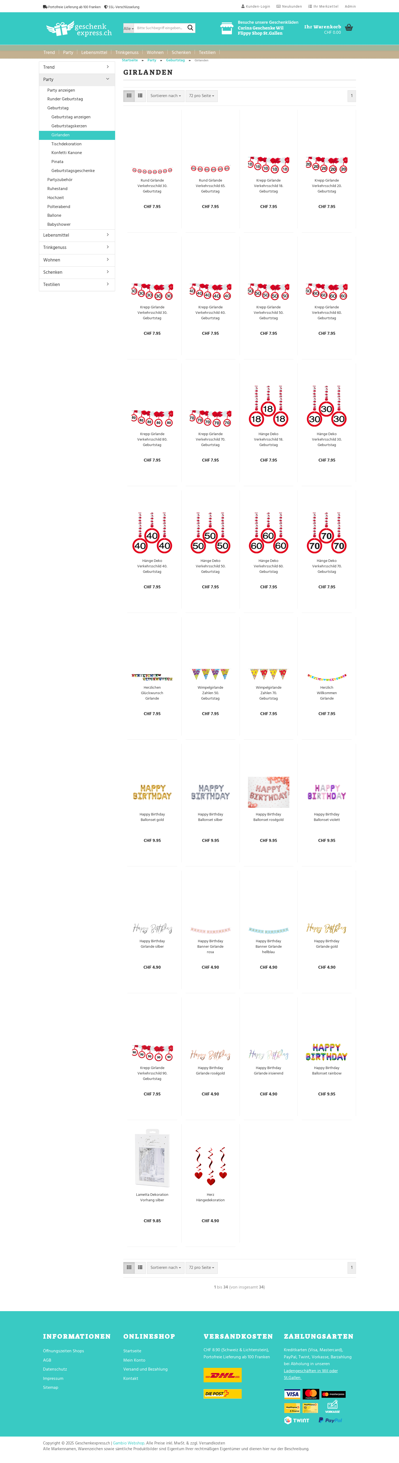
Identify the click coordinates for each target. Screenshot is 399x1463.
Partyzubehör (59, 184)
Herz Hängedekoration (210, 1201)
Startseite (132, 1355)
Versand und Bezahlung (145, 1373)
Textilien (207, 52)
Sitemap (50, 1391)
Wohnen (155, 52)
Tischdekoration (66, 148)
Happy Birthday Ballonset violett (327, 821)
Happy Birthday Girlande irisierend (268, 1075)
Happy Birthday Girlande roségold (210, 1075)
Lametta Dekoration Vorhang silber (152, 1201)
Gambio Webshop (129, 1447)
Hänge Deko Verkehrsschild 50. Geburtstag (210, 570)
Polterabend (58, 211)
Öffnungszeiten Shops (63, 1355)
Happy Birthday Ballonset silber (210, 821)
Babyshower (58, 228)
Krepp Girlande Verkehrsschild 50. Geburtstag (268, 317)
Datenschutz (55, 1373)
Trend (49, 52)
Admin (350, 7)
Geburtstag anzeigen (71, 121)
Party (68, 52)
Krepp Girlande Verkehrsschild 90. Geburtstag (152, 1078)
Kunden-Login (255, 7)
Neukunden (289, 7)
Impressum (53, 1382)
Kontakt (130, 1382)
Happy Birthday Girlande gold (326, 948)
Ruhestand (57, 193)
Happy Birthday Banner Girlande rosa (210, 951)
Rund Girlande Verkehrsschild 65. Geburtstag (210, 190)
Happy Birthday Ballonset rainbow (327, 1075)
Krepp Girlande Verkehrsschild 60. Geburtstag (327, 317)
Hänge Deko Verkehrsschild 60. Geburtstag (268, 570)
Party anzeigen (61, 94)
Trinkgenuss (127, 52)
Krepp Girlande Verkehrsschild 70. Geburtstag (210, 444)
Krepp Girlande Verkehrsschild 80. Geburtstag (152, 444)
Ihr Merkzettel (323, 7)
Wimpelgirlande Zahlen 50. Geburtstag (210, 697)
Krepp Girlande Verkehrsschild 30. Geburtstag (152, 317)
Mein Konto (134, 1364)
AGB (47, 1364)
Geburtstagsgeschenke (73, 175)
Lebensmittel (94, 52)
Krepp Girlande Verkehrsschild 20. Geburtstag (327, 190)
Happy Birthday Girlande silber (152, 948)
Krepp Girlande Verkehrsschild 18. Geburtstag (268, 190)
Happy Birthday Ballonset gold (152, 821)
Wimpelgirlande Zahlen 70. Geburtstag (268, 697)
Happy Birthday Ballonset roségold (268, 821)
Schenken (181, 52)
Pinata (57, 166)
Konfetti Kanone (66, 157)
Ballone (54, 219)
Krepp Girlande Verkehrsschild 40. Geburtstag (210, 317)
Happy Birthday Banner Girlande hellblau (269, 951)
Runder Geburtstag (65, 103)
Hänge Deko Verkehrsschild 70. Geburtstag (327, 570)
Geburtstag (58, 112)
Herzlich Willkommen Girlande (327, 697)
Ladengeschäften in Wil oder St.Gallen (311, 1379)
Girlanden (60, 139)
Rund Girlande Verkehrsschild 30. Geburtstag (152, 190)
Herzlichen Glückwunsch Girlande (152, 697)
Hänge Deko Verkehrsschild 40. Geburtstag (152, 570)
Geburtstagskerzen (69, 130)
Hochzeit (55, 202)
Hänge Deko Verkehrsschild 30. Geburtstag (327, 444)
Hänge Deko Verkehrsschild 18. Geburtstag (268, 444)
